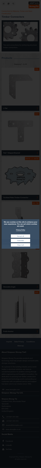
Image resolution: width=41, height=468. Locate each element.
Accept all (20, 236)
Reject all (20, 245)
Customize (20, 240)
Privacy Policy (20, 230)
